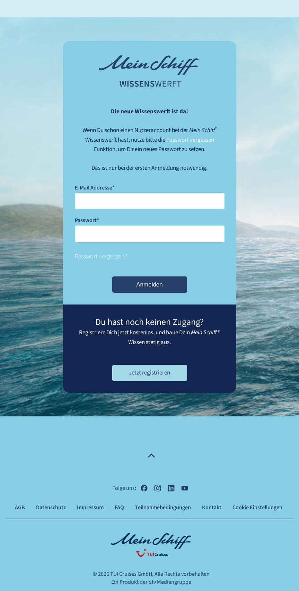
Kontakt (211, 507)
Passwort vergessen (190, 140)
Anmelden (149, 284)
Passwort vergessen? (101, 256)
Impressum (90, 507)
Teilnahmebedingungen (163, 507)
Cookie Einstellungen (257, 507)
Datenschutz (51, 507)
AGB (20, 507)
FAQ (119, 507)
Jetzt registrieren (149, 373)
